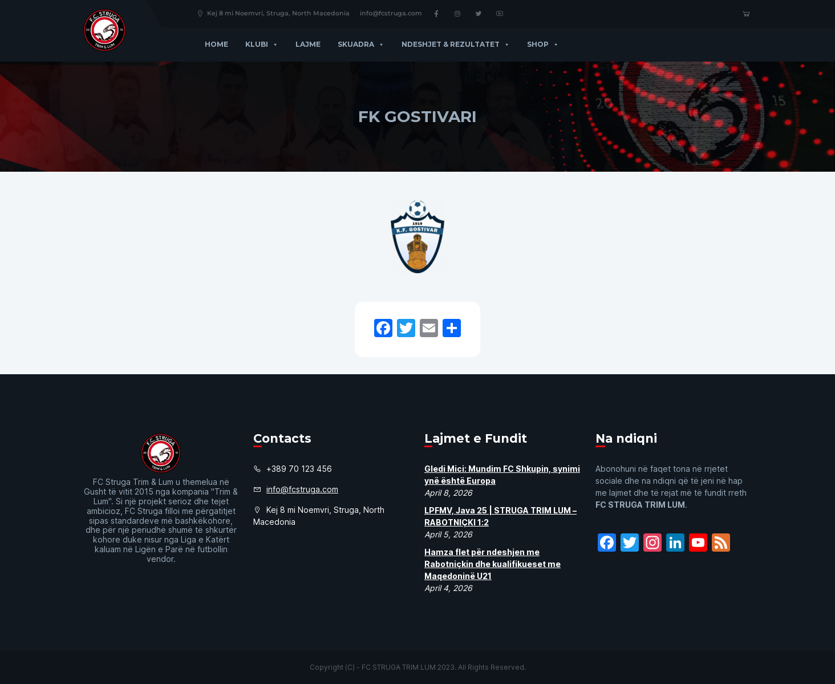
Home (216, 44)
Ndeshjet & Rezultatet (456, 44)
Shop (543, 44)
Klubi (261, 44)
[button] (273, 44)
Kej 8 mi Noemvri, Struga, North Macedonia (273, 13)
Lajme (308, 44)
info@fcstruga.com (391, 13)
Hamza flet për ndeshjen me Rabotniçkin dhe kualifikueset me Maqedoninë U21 (492, 564)
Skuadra (361, 44)
